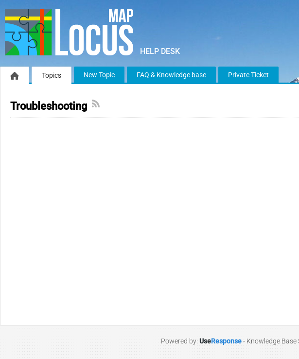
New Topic (99, 75)
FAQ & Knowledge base (171, 75)
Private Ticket (248, 75)
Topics (51, 75)
